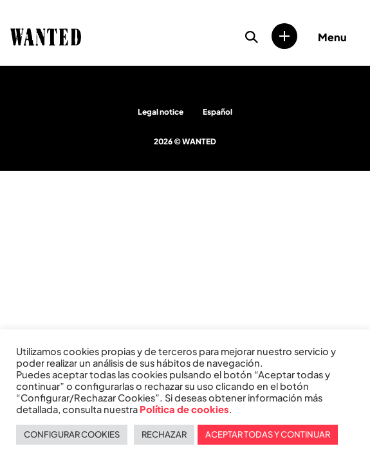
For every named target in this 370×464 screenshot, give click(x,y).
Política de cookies (184, 409)
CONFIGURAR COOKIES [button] (72, 434)
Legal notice (160, 112)
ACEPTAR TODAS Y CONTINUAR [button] (267, 434)
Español (217, 112)
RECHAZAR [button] (164, 434)
